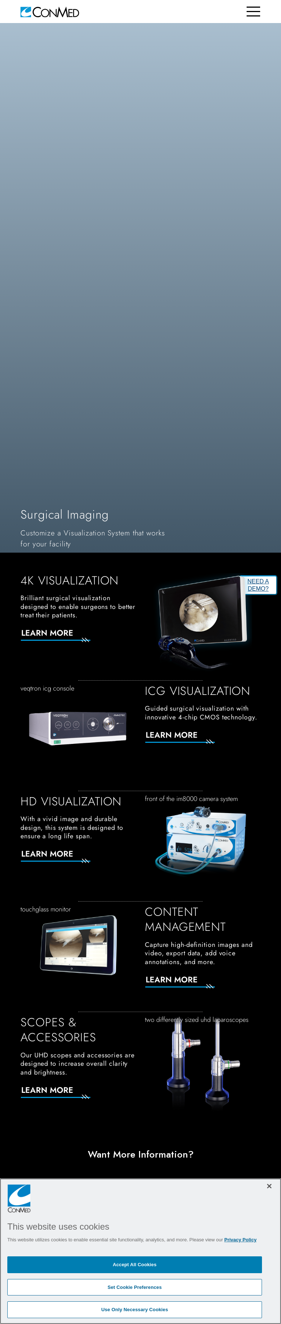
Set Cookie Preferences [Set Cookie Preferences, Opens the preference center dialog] (135, 1287)
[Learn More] (64, 637)
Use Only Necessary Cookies (134, 1309)
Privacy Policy (240, 1239)
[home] (49, 11)
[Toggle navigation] (253, 11)
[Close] (269, 1186)
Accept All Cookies (135, 1264)
